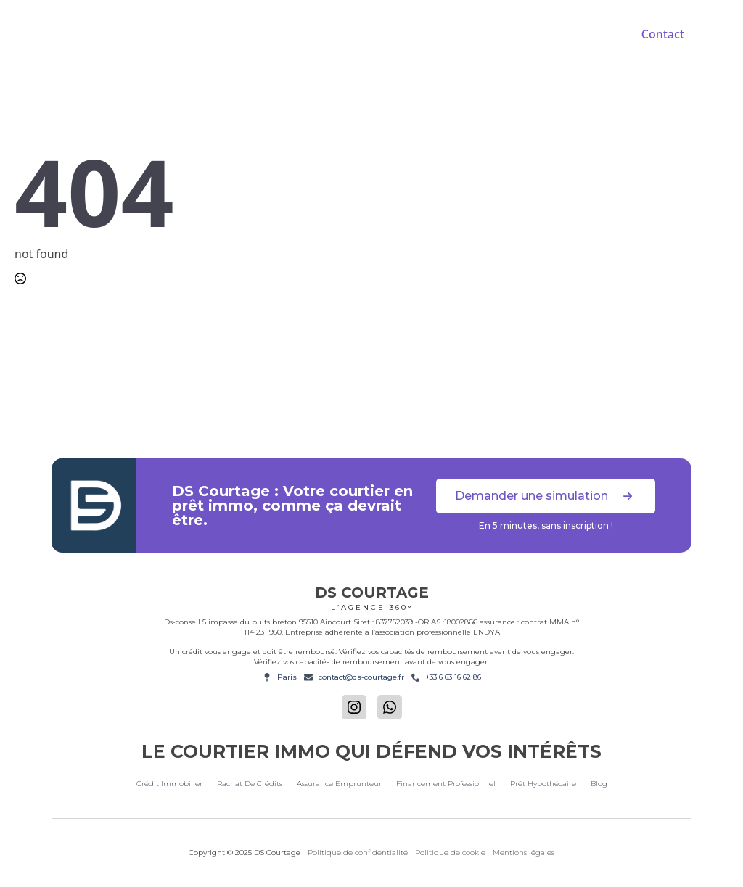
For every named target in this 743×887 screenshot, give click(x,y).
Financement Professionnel (446, 783)
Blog (599, 783)
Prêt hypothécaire (543, 783)
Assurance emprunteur (339, 783)
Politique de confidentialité (358, 852)
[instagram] (354, 707)
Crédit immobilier (169, 783)
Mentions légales (523, 852)
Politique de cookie (450, 852)
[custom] (389, 707)
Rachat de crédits (249, 783)
